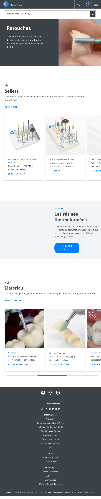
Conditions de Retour (50, 431)
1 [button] (21, 375)
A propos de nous (50, 458)
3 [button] (83, 375)
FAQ (50, 447)
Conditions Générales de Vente (51, 423)
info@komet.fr (53, 404)
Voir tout (13, 107)
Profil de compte (50, 472)
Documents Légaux (50, 439)
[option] (24, 147)
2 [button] (52, 375)
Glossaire (50, 419)
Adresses (50, 476)
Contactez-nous (50, 462)
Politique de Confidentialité (50, 427)
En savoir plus (67, 247)
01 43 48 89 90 (53, 409)
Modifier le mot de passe (50, 484)
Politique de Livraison (50, 443)
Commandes (50, 480)
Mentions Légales (50, 435)
